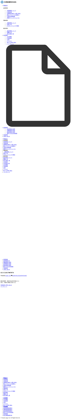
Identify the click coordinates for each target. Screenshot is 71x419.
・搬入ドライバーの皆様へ (12, 15)
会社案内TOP (6, 163)
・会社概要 (9, 36)
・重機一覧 (9, 32)
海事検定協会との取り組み (10, 144)
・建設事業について (11, 31)
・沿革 (7, 39)
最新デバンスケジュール (9, 149)
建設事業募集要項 (7, 411)
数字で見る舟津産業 (8, 266)
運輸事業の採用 (7, 262)
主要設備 (5, 143)
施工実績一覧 (6, 160)
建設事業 (5, 392)
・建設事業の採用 (10, 132)
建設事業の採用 (7, 265)
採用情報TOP (6, 260)
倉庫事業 (5, 379)
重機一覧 (5, 159)
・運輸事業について (11, 23)
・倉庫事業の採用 (10, 129)
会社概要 (5, 164)
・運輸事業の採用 (10, 130)
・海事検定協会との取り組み (13, 13)
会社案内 (5, 35)
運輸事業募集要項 (7, 409)
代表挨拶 (5, 166)
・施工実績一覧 (10, 33)
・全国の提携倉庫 (10, 16)
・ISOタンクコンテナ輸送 (12, 25)
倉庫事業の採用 (7, 263)
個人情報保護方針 (7, 415)
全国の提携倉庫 (7, 147)
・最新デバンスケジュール (12, 17)
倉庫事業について (7, 141)
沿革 (4, 167)
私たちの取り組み (7, 170)
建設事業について (7, 157)
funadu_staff (8, 275)
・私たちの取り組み (11, 42)
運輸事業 (5, 388)
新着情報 (5, 413)
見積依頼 (5, 134)
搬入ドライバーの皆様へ (9, 146)
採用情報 (5, 127)
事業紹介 (5, 5)
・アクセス (9, 41)
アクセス (5, 169)
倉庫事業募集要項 (7, 408)
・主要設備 (9, 12)
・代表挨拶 (9, 38)
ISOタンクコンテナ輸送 (9, 154)
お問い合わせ (6, 136)
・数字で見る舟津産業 (11, 133)
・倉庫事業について (11, 10)
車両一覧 (5, 153)
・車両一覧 (9, 24)
